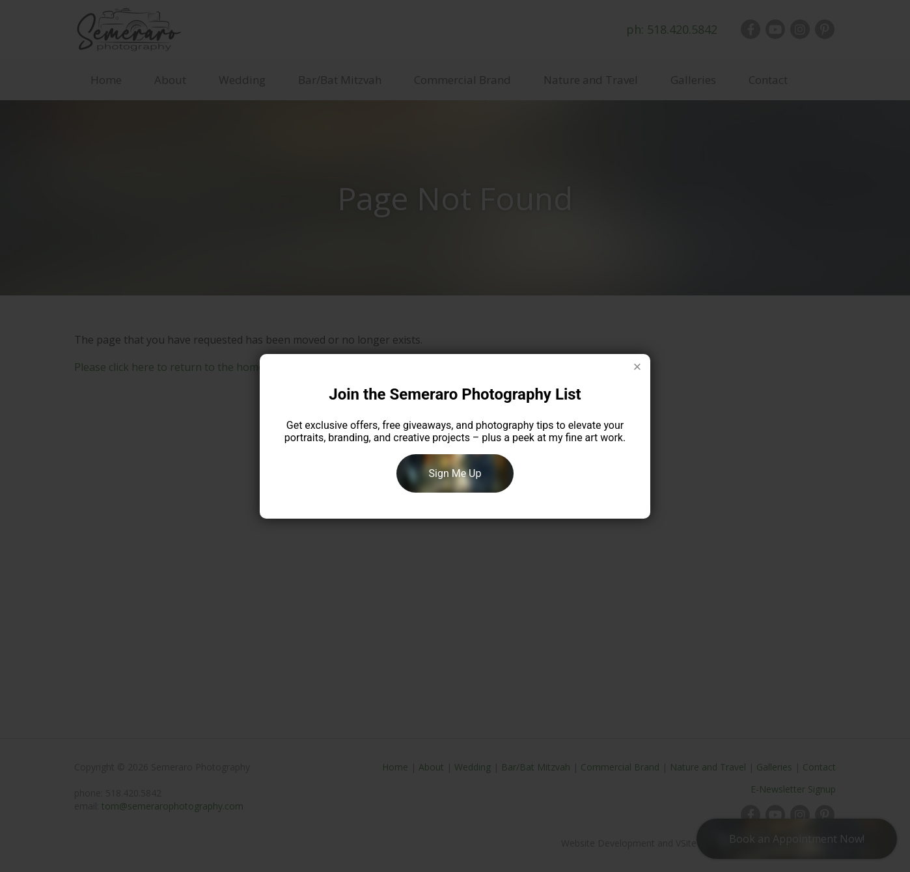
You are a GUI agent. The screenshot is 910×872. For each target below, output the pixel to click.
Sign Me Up (455, 473)
